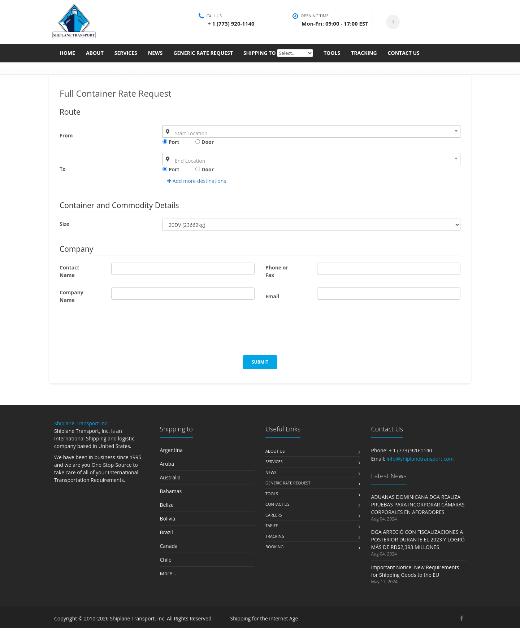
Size (64, 223)
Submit (260, 362)
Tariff (271, 525)
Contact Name (69, 271)
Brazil (166, 532)
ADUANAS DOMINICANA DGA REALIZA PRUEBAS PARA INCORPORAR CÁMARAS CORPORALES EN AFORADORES (418, 504)
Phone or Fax (276, 271)
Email (272, 296)
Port (170, 142)
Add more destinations (196, 180)
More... (168, 573)
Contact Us (404, 55)
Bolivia (168, 518)
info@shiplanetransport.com (420, 458)
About (95, 55)
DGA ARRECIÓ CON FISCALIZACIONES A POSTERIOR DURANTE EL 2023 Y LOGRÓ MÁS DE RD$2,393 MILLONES (418, 539)
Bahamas (171, 491)
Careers (273, 515)
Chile (166, 559)
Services (125, 55)
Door (204, 142)
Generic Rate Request (203, 55)
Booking (274, 546)
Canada (169, 546)
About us (275, 451)
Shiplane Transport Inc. (81, 423)
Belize (167, 504)
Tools (332, 55)
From (66, 135)
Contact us (277, 504)
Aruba (167, 463)
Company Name (71, 296)
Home (67, 55)
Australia (170, 477)
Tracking (364, 55)
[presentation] (114, 334)
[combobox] (311, 132)
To (63, 169)
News (155, 55)
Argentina (171, 450)
